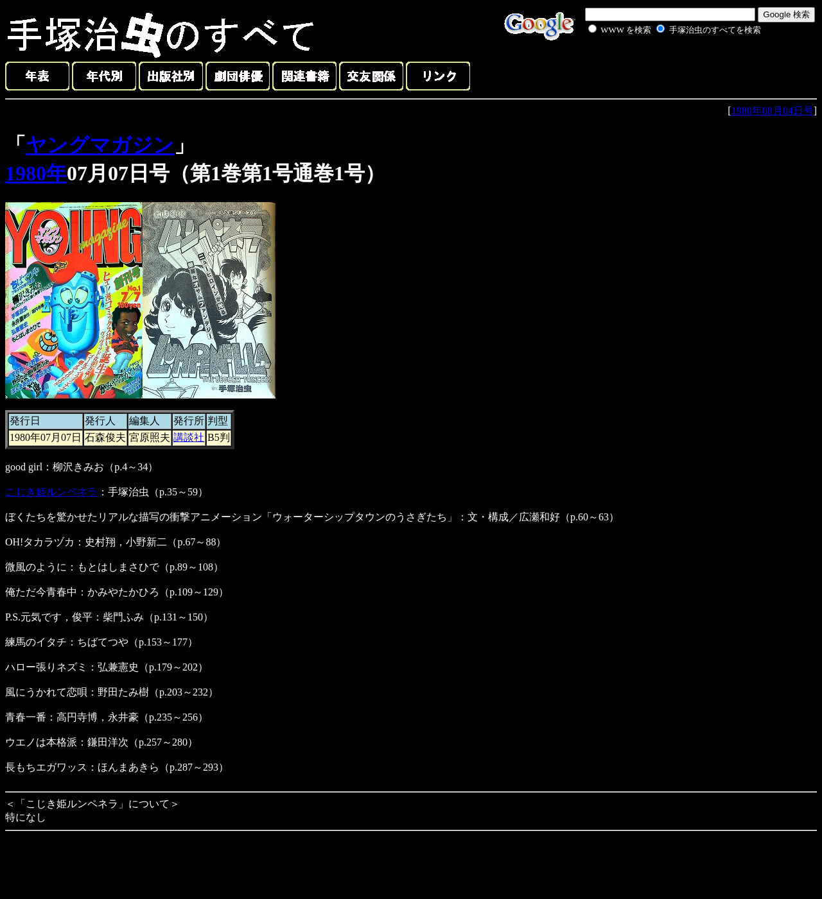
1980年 (36, 173)
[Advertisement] (660, 66)
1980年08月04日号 (772, 110)
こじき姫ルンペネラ (51, 491)
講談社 (188, 437)
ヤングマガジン (100, 145)
